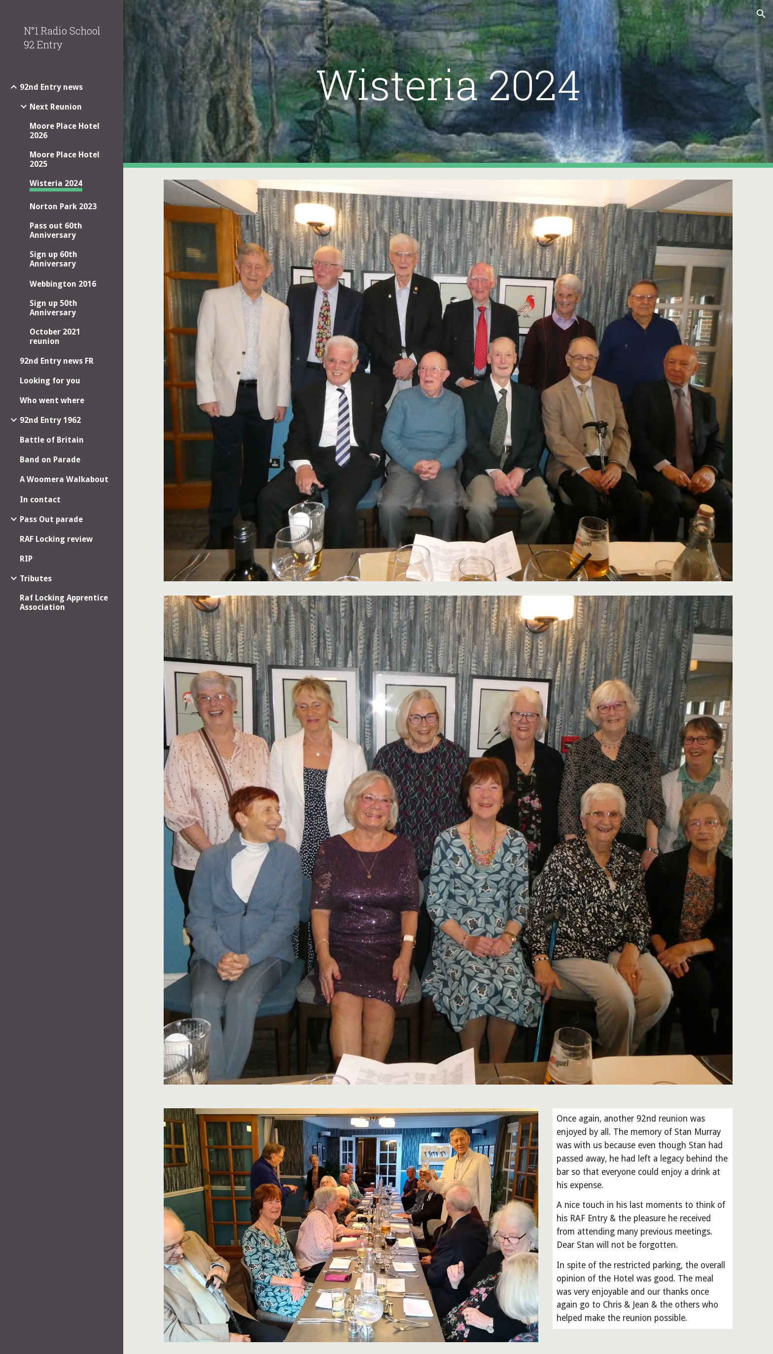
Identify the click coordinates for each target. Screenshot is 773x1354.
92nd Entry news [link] (51, 87)
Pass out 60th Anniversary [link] (56, 230)
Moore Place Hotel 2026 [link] (65, 130)
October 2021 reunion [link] (55, 336)
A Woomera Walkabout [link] (64, 479)
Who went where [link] (52, 400)
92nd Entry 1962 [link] (50, 420)
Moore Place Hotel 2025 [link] (65, 159)
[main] (448, 84)
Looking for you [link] (50, 380)
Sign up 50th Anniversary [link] (53, 308)
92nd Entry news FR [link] (57, 361)
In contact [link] (40, 499)
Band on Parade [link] (50, 459)
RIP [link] (26, 559)
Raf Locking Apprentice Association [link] (64, 602)
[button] (761, 14)
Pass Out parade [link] (51, 519)
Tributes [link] (36, 578)
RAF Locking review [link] (56, 539)
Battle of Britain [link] (52, 440)
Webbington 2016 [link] (63, 284)
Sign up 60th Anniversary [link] (53, 259)
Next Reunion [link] (56, 107)
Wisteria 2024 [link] (56, 183)
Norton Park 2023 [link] (63, 206)
